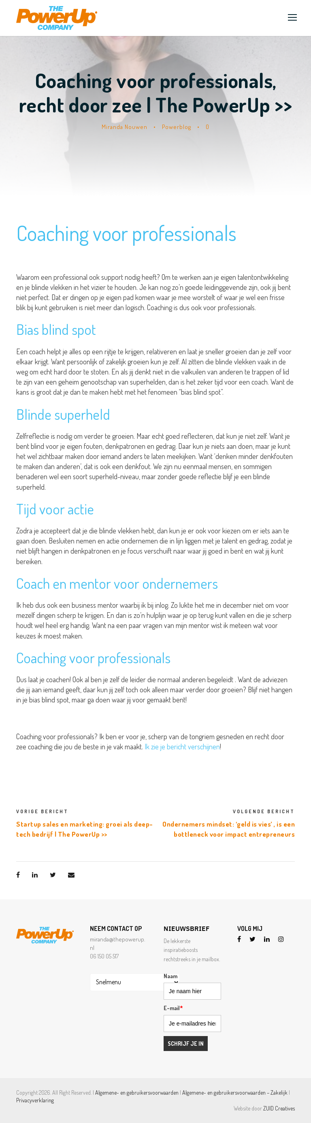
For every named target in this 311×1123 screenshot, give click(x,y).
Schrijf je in (186, 1043)
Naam (170, 976)
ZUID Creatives (279, 1108)
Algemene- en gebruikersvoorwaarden (137, 1092)
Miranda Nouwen (124, 127)
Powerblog (176, 127)
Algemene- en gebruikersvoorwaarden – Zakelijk (235, 1092)
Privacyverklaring (35, 1100)
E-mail (173, 1008)
